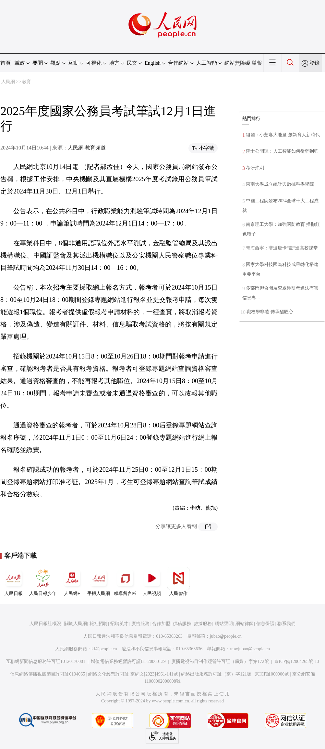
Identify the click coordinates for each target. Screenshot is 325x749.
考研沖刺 (255, 167)
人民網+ (72, 581)
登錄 (314, 63)
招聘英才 (119, 623)
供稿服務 (182, 623)
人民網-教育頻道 (87, 147)
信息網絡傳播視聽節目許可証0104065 (47, 674)
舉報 (257, 63)
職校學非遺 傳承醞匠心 (270, 311)
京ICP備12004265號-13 (296, 661)
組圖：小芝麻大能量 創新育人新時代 (283, 134)
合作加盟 (161, 623)
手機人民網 (98, 581)
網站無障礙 (237, 63)
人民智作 (178, 581)
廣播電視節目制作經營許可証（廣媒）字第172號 (220, 661)
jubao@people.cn (226, 636)
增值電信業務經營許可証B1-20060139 (128, 661)
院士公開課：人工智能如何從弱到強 (282, 151)
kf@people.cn (104, 648)
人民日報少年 (42, 581)
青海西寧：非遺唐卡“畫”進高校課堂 (282, 248)
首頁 (5, 63)
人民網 (8, 81)
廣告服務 (140, 623)
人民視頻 (151, 581)
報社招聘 (99, 623)
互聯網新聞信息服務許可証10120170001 (45, 661)
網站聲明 (224, 623)
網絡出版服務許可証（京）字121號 (216, 674)
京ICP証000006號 (272, 674)
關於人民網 (75, 623)
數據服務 (203, 623)
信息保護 (265, 623)
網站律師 (244, 623)
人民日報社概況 (45, 623)
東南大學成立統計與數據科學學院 (280, 184)
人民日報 (13, 581)
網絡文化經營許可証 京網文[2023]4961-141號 (133, 674)
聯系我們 (286, 623)
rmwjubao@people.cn (250, 648)
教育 (26, 81)
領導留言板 (125, 581)
